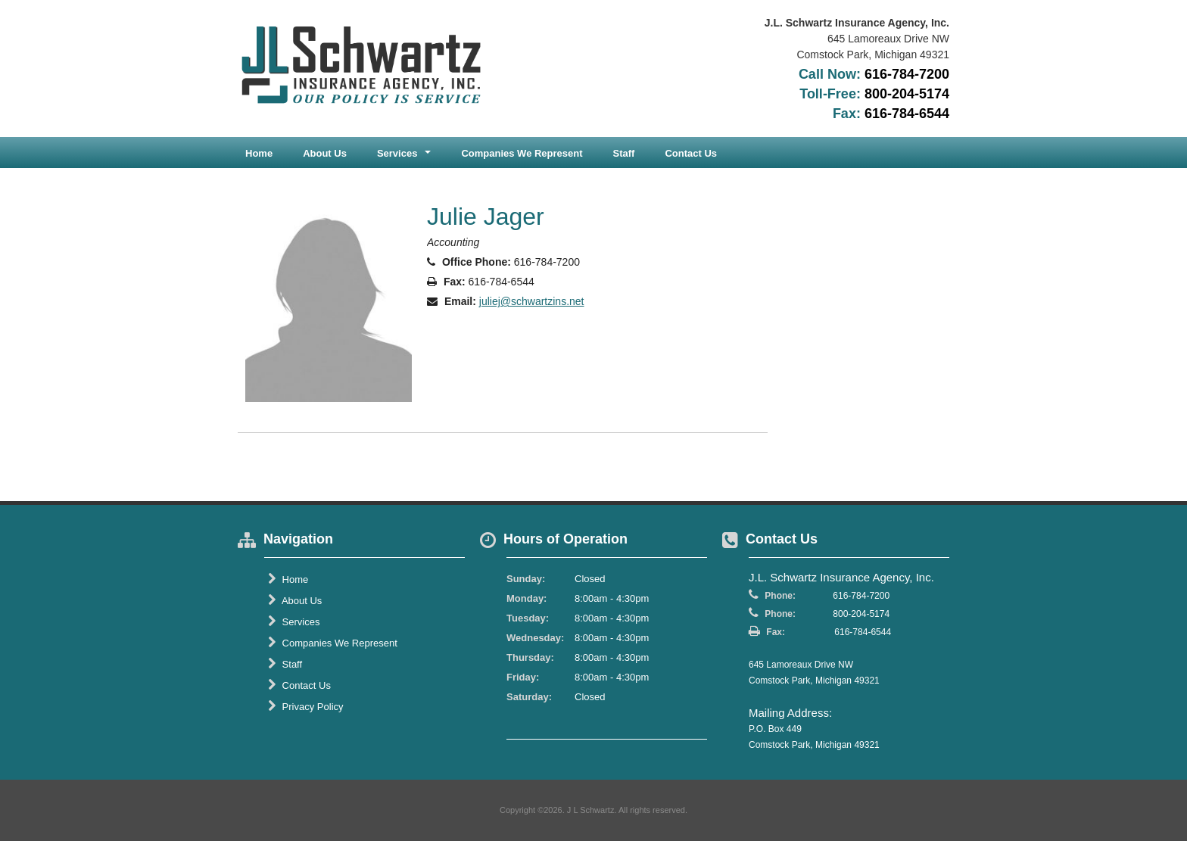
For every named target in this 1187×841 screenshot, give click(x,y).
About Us (325, 153)
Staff (624, 153)
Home (259, 153)
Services (293, 621)
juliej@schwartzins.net (531, 301)
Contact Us (691, 153)
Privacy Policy (306, 706)
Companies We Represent (521, 153)
